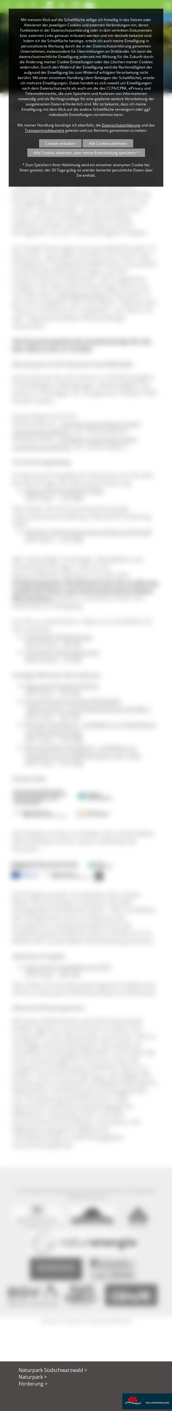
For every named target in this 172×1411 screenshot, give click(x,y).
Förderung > (33, 1383)
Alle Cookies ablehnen (108, 143)
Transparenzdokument (44, 130)
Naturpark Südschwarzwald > (53, 1370)
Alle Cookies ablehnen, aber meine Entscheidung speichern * (86, 152)
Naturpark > (33, 1376)
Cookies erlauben (60, 143)
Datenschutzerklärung (121, 125)
